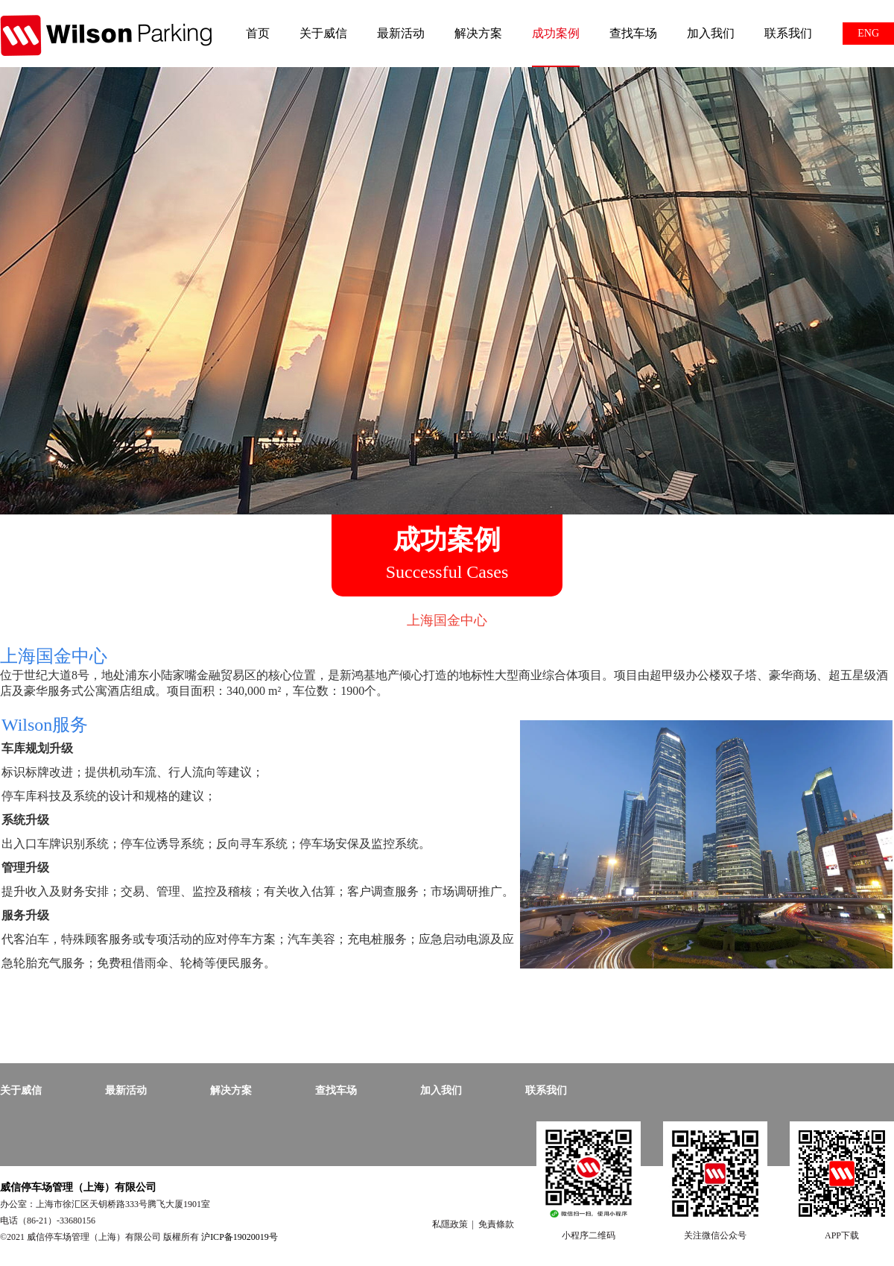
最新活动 (401, 33)
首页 (258, 33)
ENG (868, 33)
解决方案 (478, 33)
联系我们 (788, 33)
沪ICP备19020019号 (239, 1237)
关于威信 (323, 33)
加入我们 (711, 33)
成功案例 (556, 33)
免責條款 (496, 1224)
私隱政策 (450, 1224)
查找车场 (633, 33)
